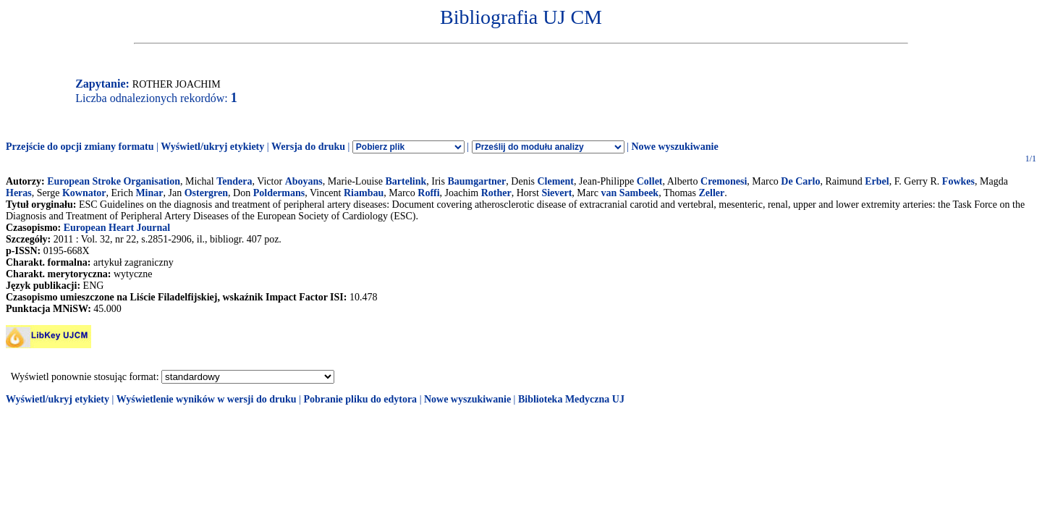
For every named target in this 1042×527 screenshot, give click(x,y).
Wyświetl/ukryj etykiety (212, 146)
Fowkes (958, 181)
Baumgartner (476, 181)
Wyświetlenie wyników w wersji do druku (207, 399)
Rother (496, 192)
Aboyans (304, 181)
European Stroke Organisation (113, 181)
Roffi (428, 192)
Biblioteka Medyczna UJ (571, 399)
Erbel (877, 181)
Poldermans (279, 192)
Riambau (364, 192)
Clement (555, 181)
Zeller (712, 192)
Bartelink (405, 181)
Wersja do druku (308, 146)
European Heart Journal (117, 227)
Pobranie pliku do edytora (360, 399)
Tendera (234, 181)
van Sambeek (629, 192)
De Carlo (800, 181)
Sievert (556, 192)
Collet (650, 181)
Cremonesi (723, 181)
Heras (19, 192)
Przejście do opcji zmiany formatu (80, 146)
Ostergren (206, 192)
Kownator (84, 192)
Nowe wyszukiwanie (674, 146)
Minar (149, 192)
